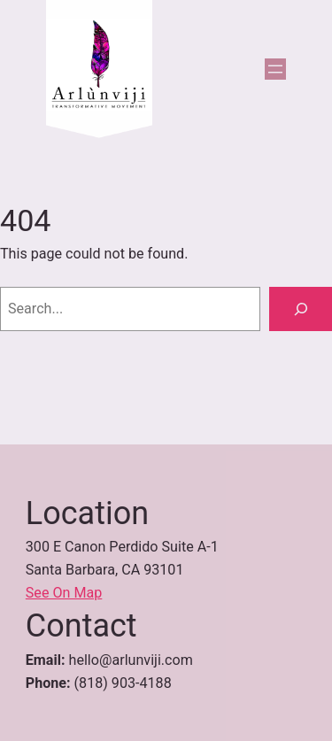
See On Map (64, 592)
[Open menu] (275, 69)
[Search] (300, 309)
